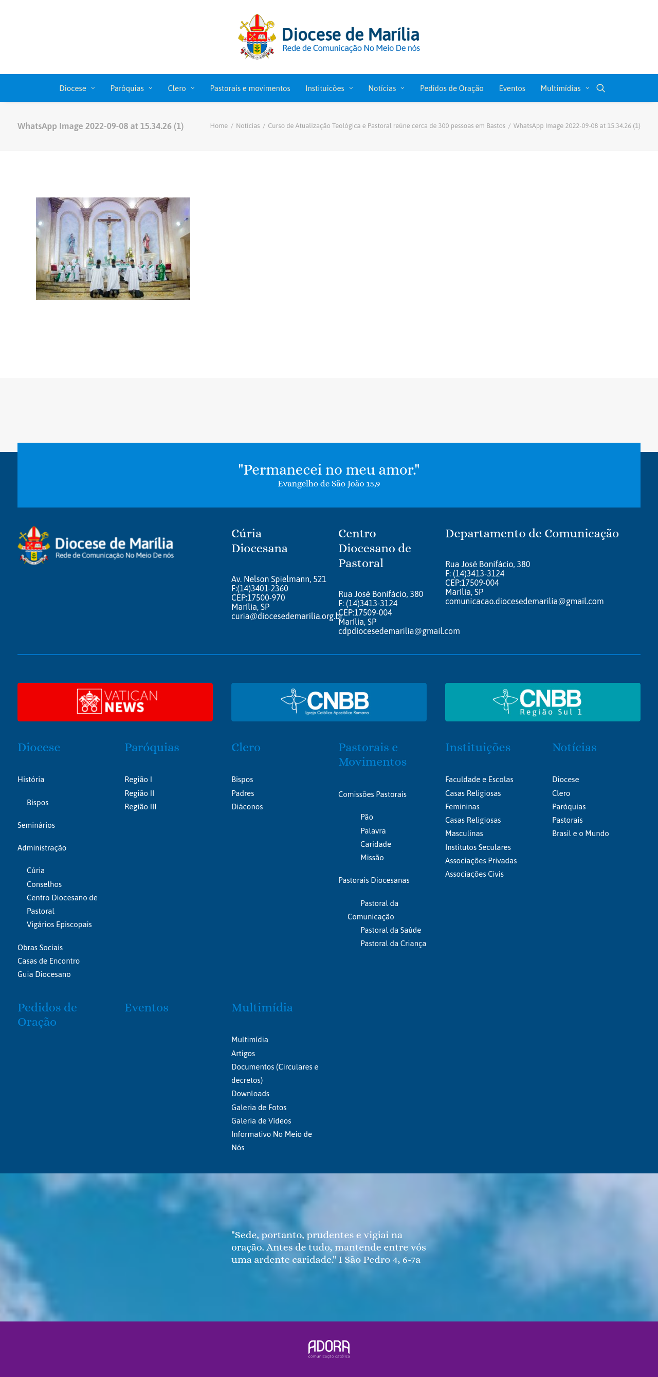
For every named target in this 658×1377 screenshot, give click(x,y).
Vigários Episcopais (59, 924)
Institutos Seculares (478, 847)
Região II (139, 793)
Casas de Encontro (48, 960)
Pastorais (567, 820)
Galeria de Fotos (258, 1106)
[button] (601, 88)
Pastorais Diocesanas (374, 880)
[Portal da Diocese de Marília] (329, 37)
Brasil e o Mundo (580, 833)
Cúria (36, 870)
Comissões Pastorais (372, 794)
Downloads (250, 1093)
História (30, 779)
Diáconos (247, 806)
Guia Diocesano (44, 974)
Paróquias (132, 88)
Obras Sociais (40, 947)
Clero (181, 88)
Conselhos (44, 884)
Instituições (477, 747)
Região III (140, 806)
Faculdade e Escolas (479, 779)
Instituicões (329, 88)
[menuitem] (77, 88)
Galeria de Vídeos (261, 1120)
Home (219, 126)
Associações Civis (474, 873)
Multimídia (262, 1007)
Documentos (252, 1066)
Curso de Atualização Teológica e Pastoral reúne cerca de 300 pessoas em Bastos (386, 126)
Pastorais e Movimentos (372, 754)
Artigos (243, 1052)
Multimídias (565, 88)
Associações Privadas (481, 860)
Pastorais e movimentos (250, 88)
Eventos (512, 88)
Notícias (386, 88)
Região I (138, 779)
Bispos (37, 802)
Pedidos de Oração (452, 88)
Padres (242, 793)
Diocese (77, 88)
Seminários (36, 825)
